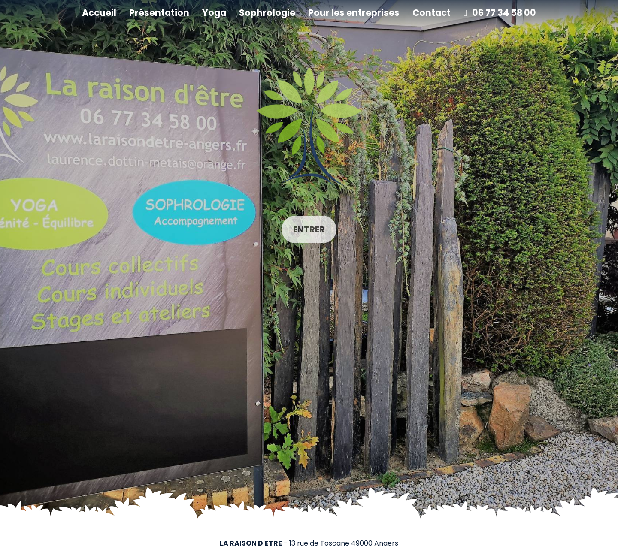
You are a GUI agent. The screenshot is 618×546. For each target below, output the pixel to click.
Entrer (309, 229)
